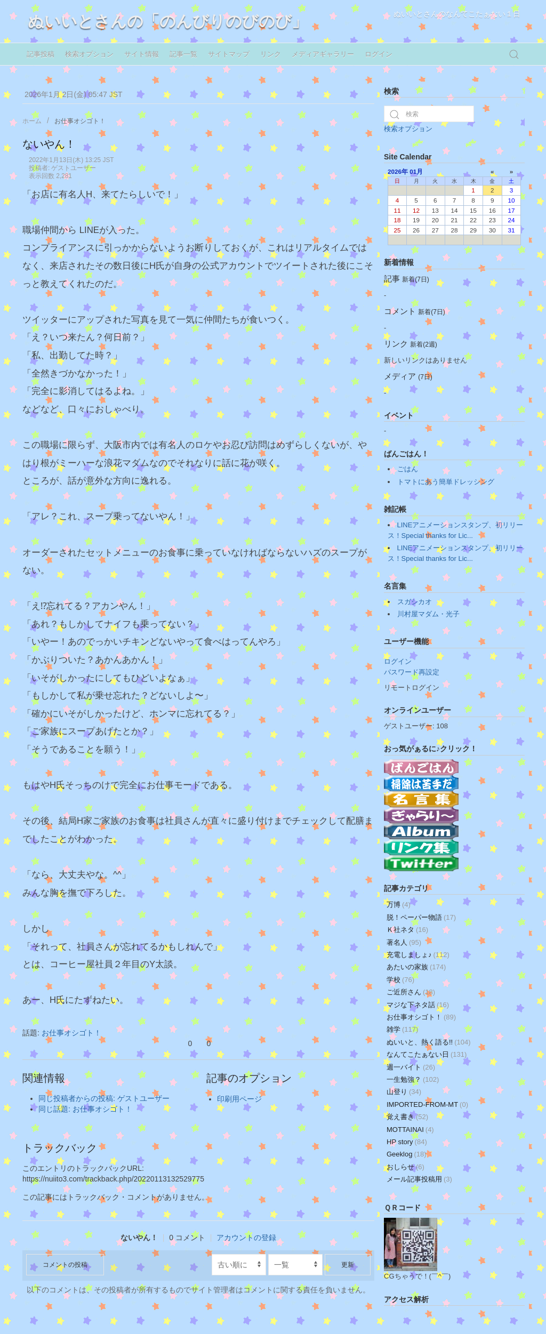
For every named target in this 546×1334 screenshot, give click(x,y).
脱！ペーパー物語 (421, 917)
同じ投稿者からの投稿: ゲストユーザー (104, 1098)
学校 (400, 980)
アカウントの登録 (246, 1237)
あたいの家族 (416, 967)
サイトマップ (229, 54)
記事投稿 (40, 54)
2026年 (398, 171)
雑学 (402, 1029)
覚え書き (407, 1117)
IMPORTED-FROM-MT (427, 1104)
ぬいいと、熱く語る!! (429, 1042)
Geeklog (407, 1154)
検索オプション (89, 54)
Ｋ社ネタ (407, 930)
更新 (347, 1264)
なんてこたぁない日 (427, 1054)
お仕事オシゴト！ (80, 121)
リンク (270, 54)
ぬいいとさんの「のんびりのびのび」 (168, 21)
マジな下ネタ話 (418, 1005)
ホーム (32, 121)
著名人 (404, 942)
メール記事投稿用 (419, 1179)
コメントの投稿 (65, 1264)
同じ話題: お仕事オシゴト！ (85, 1109)
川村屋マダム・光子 (428, 614)
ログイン (378, 54)
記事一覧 (183, 54)
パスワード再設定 (411, 672)
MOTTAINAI (410, 1130)
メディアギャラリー (323, 54)
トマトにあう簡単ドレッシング (445, 482)
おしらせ (405, 1167)
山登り (404, 1092)
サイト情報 (141, 54)
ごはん (407, 469)
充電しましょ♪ (418, 955)
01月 (416, 171)
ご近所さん (411, 992)
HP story (407, 1142)
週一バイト (411, 1067)
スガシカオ (414, 602)
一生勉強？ (413, 1079)
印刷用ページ (239, 1099)
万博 (399, 905)
